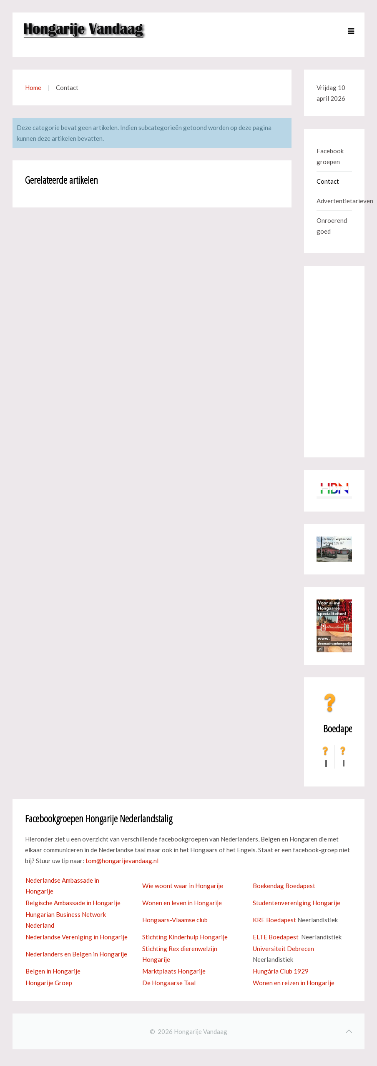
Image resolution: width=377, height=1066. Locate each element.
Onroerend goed (332, 226)
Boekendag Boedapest (284, 885)
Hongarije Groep (48, 982)
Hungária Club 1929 (281, 971)
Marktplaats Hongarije (174, 971)
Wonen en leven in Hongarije (182, 902)
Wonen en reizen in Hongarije (293, 982)
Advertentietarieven (334, 201)
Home (33, 87)
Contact (328, 181)
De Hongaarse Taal (169, 982)
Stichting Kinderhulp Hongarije (185, 937)
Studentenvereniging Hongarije (296, 902)
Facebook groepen (330, 156)
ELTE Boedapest (276, 937)
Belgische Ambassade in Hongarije (73, 902)
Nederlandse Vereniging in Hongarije (76, 937)
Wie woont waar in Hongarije (182, 885)
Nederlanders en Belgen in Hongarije (76, 954)
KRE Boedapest (274, 920)
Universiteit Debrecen (283, 948)
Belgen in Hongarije (52, 971)
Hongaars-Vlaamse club (175, 920)
